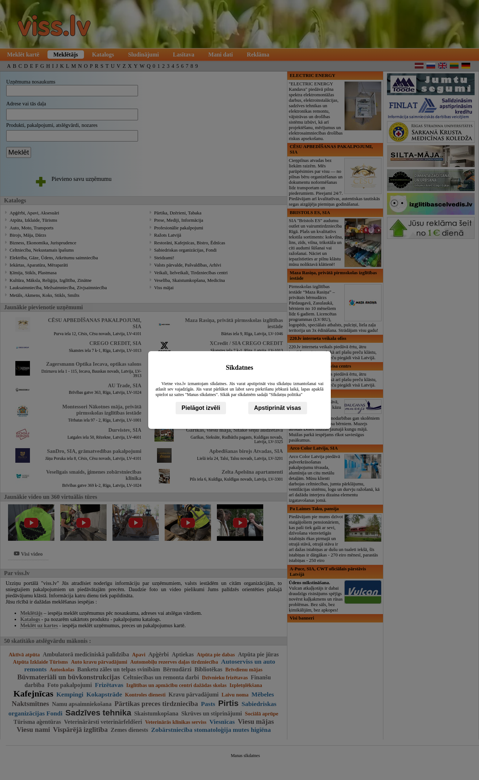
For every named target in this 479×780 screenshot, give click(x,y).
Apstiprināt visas (277, 408)
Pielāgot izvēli (200, 408)
